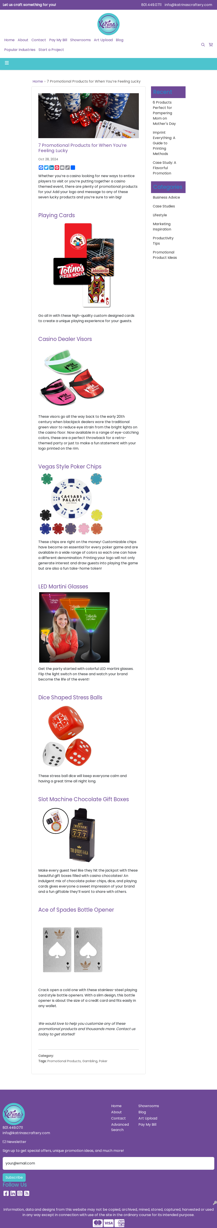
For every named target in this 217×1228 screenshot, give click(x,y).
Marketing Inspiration (162, 226)
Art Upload (103, 40)
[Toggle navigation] (7, 63)
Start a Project (51, 49)
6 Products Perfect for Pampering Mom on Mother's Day (164, 113)
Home (9, 40)
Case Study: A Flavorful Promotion (164, 168)
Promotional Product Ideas (165, 255)
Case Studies (164, 206)
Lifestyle (160, 215)
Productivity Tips (163, 241)
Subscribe (14, 1177)
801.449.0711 (151, 4)
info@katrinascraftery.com (188, 4)
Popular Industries (19, 49)
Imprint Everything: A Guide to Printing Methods (164, 143)
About (23, 40)
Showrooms (80, 40)
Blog (119, 40)
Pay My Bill (58, 40)
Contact (38, 40)
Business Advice (166, 197)
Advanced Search (120, 1127)
